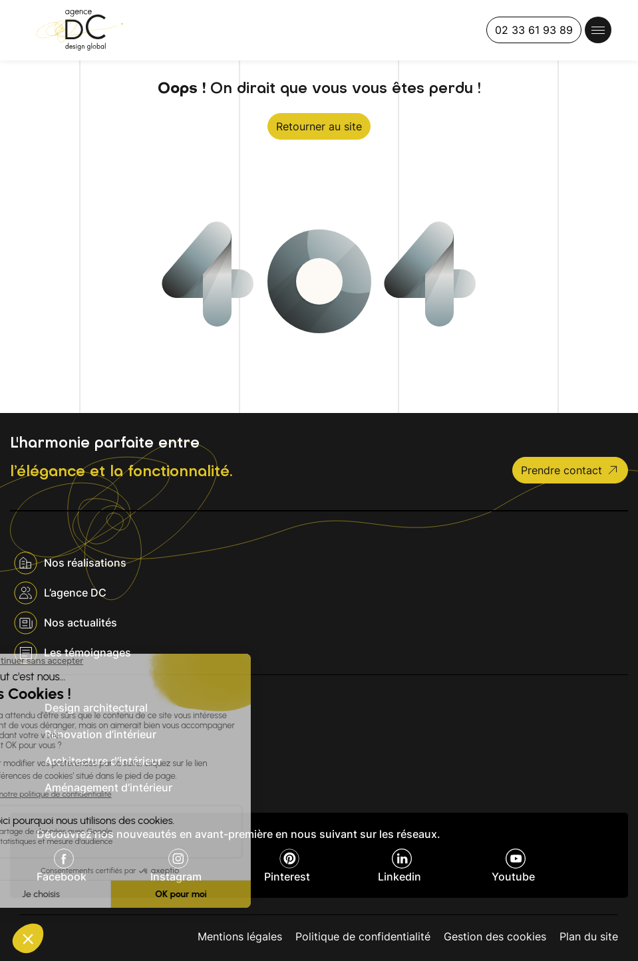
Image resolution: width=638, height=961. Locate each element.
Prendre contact (570, 470)
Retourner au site (319, 126)
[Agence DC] (80, 30)
